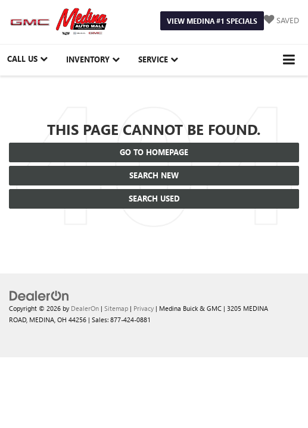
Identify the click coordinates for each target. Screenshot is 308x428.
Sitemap (116, 308)
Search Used (154, 198)
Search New (154, 175)
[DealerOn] (39, 295)
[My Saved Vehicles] (281, 20)
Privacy (143, 308)
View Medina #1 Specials (212, 21)
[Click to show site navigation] (289, 60)
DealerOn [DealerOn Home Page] (85, 308)
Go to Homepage (154, 152)
